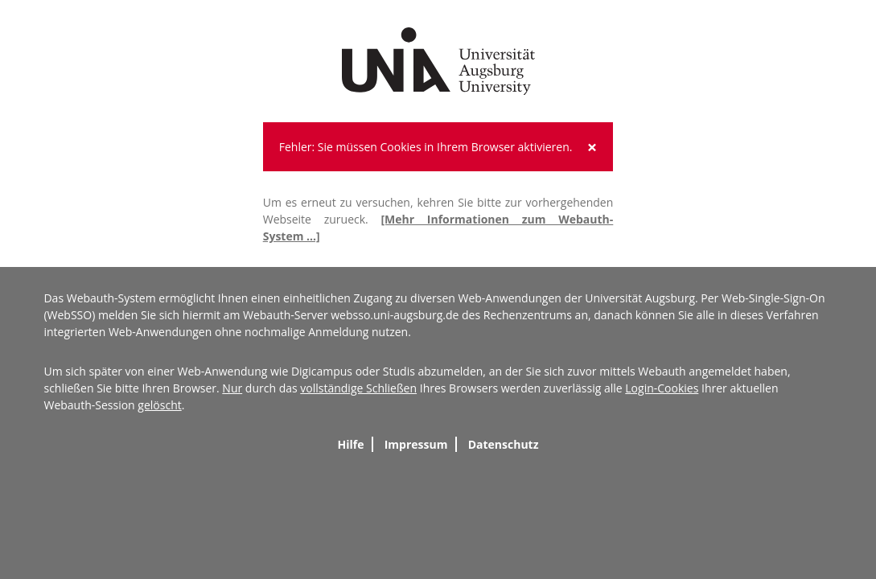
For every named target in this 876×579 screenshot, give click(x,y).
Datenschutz (503, 444)
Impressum (416, 444)
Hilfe (350, 444)
